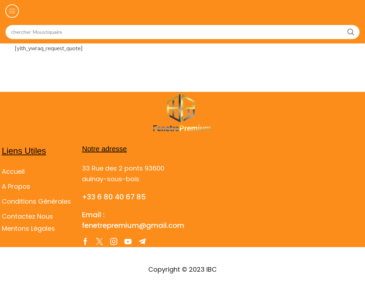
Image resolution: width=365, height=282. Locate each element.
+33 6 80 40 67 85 (114, 197)
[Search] (350, 32)
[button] (12, 11)
